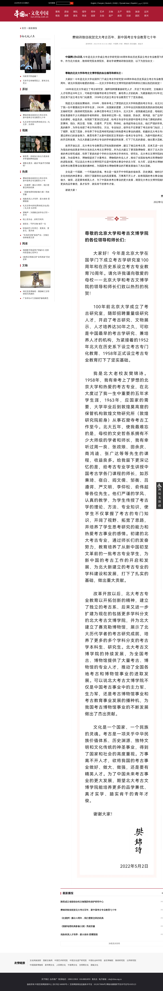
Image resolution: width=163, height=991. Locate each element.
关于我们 (45, 979)
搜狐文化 (94, 965)
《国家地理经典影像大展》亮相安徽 (78, 926)
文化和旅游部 (35, 960)
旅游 (137, 11)
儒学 (84, 11)
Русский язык (125, 3)
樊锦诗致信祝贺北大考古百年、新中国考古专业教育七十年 (88, 910)
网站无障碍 (159, 497)
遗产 (111, 16)
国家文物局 (47, 960)
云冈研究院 (131, 960)
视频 (25, 130)
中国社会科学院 (95, 960)
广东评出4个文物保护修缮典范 (35, 298)
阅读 (84, 16)
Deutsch (108, 3)
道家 (93, 16)
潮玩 (75, 11)
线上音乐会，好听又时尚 (33, 219)
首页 (24, 28)
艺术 (102, 11)
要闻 (57, 11)
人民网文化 (61, 965)
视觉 (57, 16)
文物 (111, 11)
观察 (66, 16)
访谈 (128, 16)
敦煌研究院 (120, 960)
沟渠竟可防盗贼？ (30, 76)
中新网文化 (72, 965)
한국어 (145, 3)
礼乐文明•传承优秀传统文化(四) (36, 206)
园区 (137, 16)
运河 (146, 11)
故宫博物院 (108, 960)
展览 (75, 16)
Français (101, 3)
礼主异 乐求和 (31, 208)
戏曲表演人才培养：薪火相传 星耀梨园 (79, 934)
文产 (120, 11)
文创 (102, 16)
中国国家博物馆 (36, 965)
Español (134, 3)
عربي (140, 3)
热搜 (25, 171)
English (93, 3)
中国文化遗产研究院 (78, 960)
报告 (128, 11)
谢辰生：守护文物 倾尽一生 (34, 224)
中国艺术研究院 (61, 960)
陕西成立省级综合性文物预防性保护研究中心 (82, 902)
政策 (120, 16)
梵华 (93, 11)
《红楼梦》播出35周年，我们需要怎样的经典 (82, 918)
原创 (66, 11)
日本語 (115, 3)
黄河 (146, 16)
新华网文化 (49, 965)
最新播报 (32, 28)
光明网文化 (84, 965)
